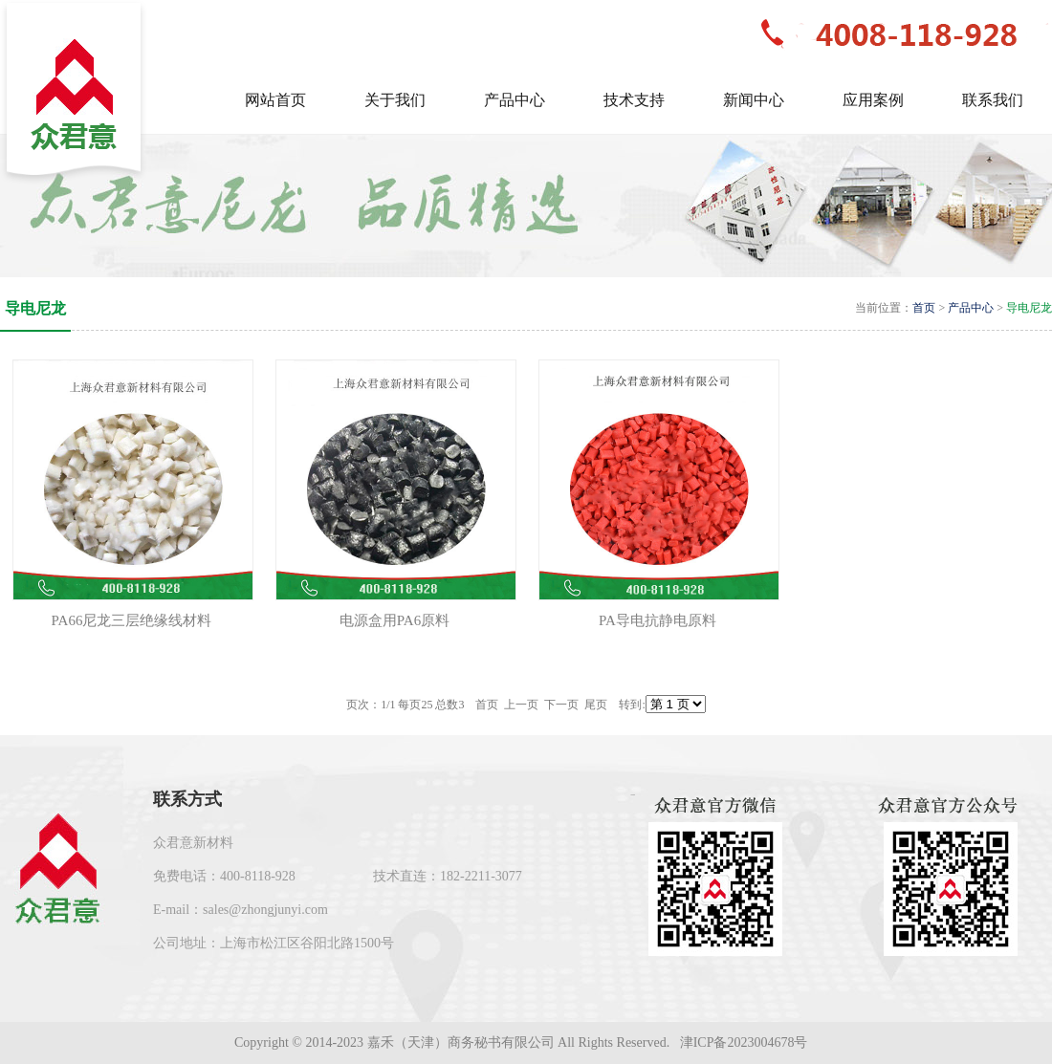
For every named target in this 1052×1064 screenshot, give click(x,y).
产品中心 (971, 308)
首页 (923, 308)
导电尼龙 (1029, 308)
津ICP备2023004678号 (745, 1042)
